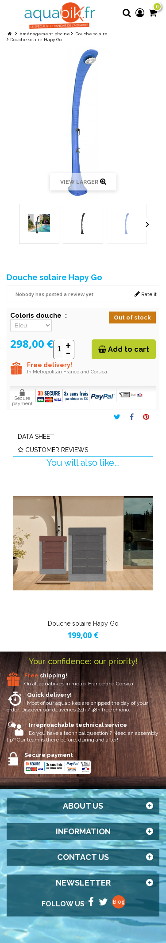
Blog (118, 901)
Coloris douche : (38, 315)
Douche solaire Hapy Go (83, 623)
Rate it (146, 294)
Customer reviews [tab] (53, 449)
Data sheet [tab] (36, 436)
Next (147, 224)
